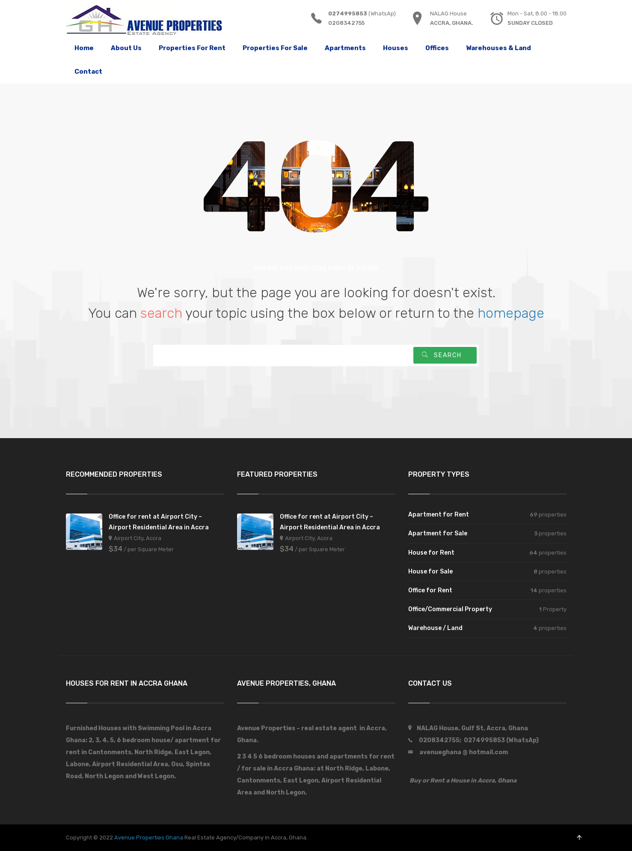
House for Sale (430, 571)
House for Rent (431, 552)
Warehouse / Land (435, 628)
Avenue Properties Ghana (148, 837)
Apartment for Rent (438, 514)
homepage (511, 313)
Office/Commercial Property (450, 609)
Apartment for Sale (437, 533)
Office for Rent (430, 590)
